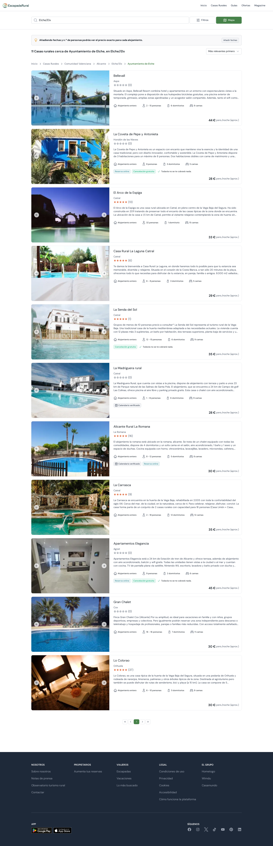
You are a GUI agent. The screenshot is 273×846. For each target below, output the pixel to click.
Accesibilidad (168, 792)
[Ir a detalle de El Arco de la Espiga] (70, 214)
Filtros (202, 20)
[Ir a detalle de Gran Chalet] (70, 624)
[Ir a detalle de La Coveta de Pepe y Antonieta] (70, 156)
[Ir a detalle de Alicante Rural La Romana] (70, 448)
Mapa (229, 20)
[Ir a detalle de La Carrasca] (70, 507)
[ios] (62, 830)
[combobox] (110, 20)
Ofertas (246, 7)
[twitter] (206, 830)
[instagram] (198, 830)
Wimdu (206, 778)
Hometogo (208, 771)
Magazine (260, 7)
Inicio (203, 7)
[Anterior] (36, 98)
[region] (70, 97)
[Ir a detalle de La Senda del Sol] (70, 331)
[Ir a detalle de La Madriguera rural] (70, 390)
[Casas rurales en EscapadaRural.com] (16, 5)
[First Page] (125, 721)
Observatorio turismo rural (48, 785)
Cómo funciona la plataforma (177, 799)
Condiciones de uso (171, 771)
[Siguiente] (104, 98)
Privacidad (166, 778)
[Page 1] (136, 721)
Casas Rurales (218, 7)
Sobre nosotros (41, 771)
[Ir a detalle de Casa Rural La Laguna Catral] (70, 273)
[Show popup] (188, 20)
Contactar (37, 792)
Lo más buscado (127, 785)
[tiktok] (214, 830)
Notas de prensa (41, 778)
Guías (234, 7)
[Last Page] (148, 721)
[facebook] (189, 830)
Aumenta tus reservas (88, 771)
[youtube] (223, 830)
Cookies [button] (164, 785)
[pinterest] (231, 830)
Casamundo (209, 785)
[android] (41, 830)
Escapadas (124, 771)
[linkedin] (239, 830)
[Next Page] (142, 721)
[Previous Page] (130, 721)
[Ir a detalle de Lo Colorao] (70, 682)
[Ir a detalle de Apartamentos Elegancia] (70, 565)
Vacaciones (124, 778)
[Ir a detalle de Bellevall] (70, 97)
